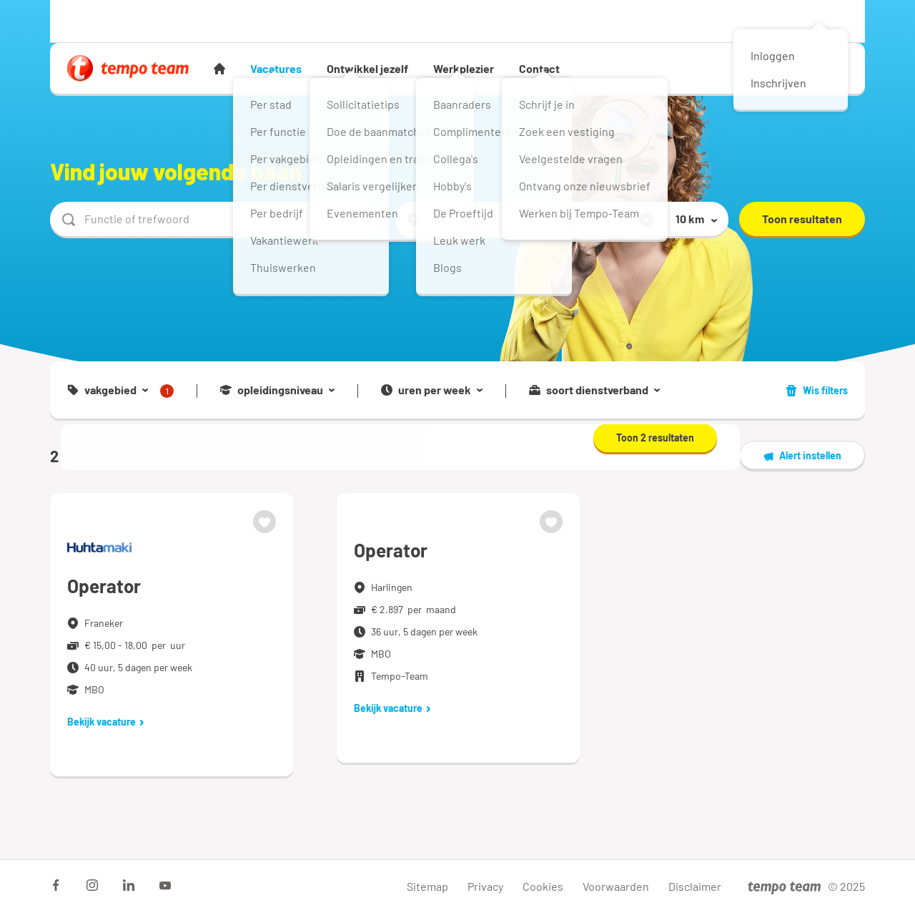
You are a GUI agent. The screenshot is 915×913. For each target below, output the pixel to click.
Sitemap (427, 886)
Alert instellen (802, 455)
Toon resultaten (802, 218)
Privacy (485, 886)
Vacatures (276, 68)
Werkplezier (463, 68)
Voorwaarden (616, 886)
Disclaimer (694, 886)
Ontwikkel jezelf (367, 68)
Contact (539, 68)
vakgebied (120, 391)
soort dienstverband (594, 390)
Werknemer (92, 20)
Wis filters (817, 390)
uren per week (432, 390)
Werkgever (167, 20)
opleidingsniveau (277, 390)
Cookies (543, 886)
